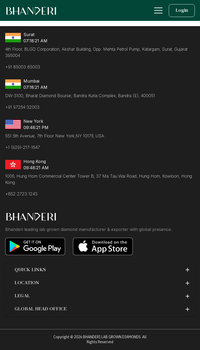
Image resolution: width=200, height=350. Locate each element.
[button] (100, 270)
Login (182, 10)
